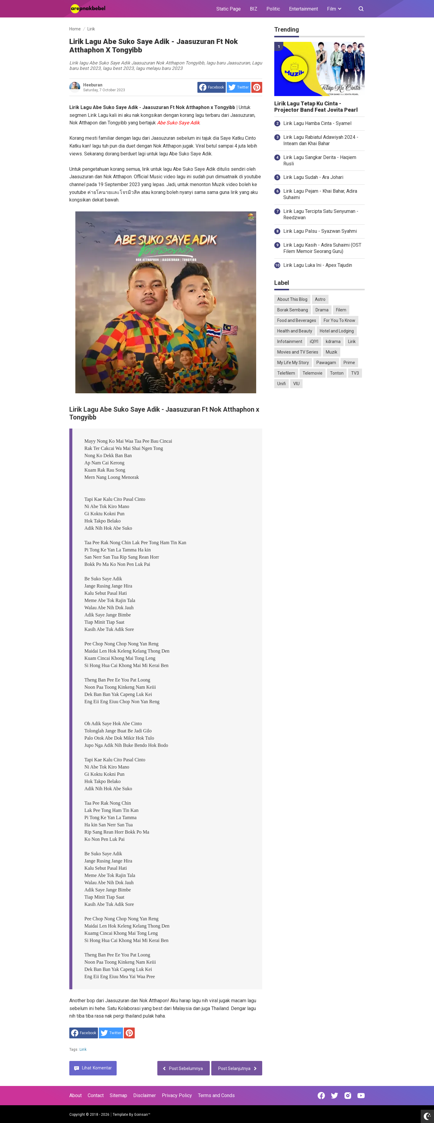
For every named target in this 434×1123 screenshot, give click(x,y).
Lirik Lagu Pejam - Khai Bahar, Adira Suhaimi (320, 194)
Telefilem (286, 373)
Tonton (337, 373)
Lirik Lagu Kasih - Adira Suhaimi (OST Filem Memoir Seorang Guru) (322, 248)
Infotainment (289, 341)
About (75, 1095)
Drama (322, 309)
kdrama (333, 341)
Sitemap (118, 1095)
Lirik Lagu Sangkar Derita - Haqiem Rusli (319, 160)
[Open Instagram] (347, 1095)
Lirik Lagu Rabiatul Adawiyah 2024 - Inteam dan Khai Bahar (320, 140)
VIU (296, 383)
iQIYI (314, 341)
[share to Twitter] (238, 87)
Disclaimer (144, 1095)
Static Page (228, 9)
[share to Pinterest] (256, 87)
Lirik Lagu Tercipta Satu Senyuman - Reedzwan (320, 214)
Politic (273, 9)
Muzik (331, 352)
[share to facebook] (211, 87)
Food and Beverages (296, 320)
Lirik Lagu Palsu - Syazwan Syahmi (320, 231)
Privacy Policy (177, 1095)
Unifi (281, 383)
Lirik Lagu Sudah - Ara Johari (313, 177)
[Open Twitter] (334, 1095)
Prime (349, 362)
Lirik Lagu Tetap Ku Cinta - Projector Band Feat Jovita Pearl (316, 107)
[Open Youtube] (361, 1095)
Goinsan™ (142, 1114)
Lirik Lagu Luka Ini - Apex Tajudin (317, 265)
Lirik (83, 1049)
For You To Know (339, 320)
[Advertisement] (319, 487)
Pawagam (326, 362)
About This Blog (292, 299)
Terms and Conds (216, 1095)
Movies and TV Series (297, 352)
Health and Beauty (294, 331)
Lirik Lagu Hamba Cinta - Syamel (317, 123)
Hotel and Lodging (337, 331)
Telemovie (312, 373)
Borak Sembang (292, 309)
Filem (341, 309)
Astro (320, 299)
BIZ (253, 9)
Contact (96, 1095)
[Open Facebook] (321, 1095)
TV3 (355, 373)
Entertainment (303, 9)
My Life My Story (293, 362)
